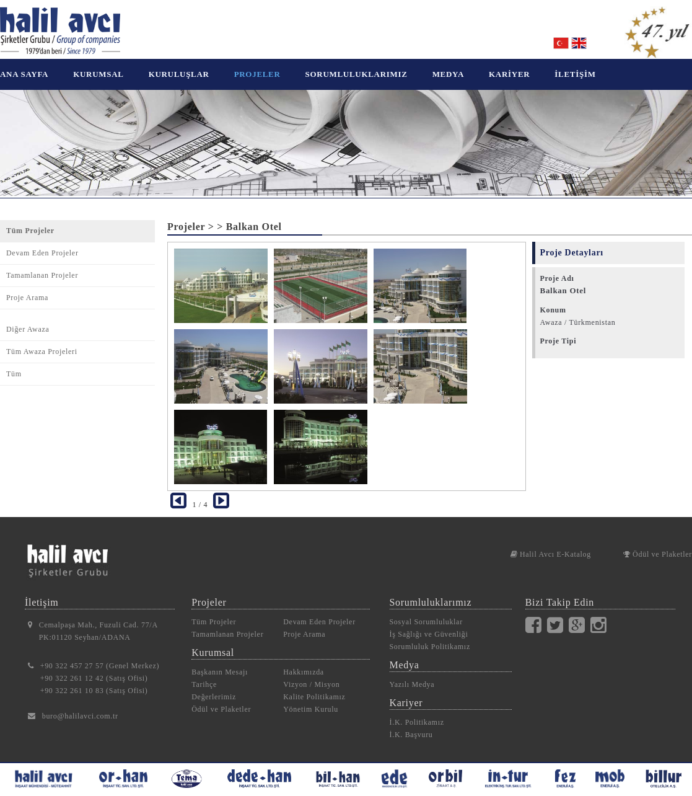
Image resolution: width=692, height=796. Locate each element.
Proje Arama (27, 288)
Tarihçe (204, 675)
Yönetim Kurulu (310, 700)
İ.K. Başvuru (411, 725)
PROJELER (257, 74)
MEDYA (448, 74)
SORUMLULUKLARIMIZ (356, 74)
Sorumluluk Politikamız (430, 637)
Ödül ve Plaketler (657, 545)
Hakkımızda (303, 662)
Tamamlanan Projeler (42, 266)
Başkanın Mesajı (219, 662)
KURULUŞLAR (179, 74)
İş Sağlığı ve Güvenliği (429, 625)
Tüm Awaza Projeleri (41, 342)
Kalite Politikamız (314, 687)
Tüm (14, 364)
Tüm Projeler (30, 221)
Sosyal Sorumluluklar (426, 612)
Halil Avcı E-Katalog (550, 545)
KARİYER (509, 74)
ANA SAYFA (24, 74)
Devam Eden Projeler (42, 243)
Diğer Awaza (28, 320)
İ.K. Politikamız (417, 713)
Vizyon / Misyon (311, 675)
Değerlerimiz (213, 687)
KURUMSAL (98, 74)
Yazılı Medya (412, 675)
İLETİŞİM (574, 74)
